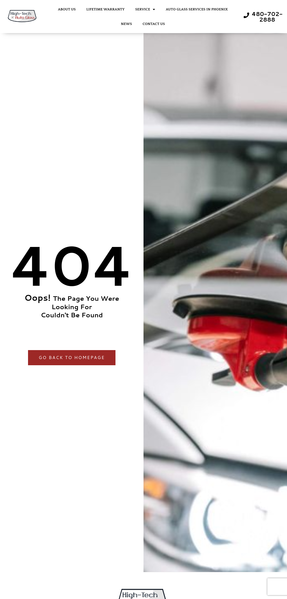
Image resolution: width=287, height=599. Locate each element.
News (126, 24)
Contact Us (154, 24)
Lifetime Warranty (105, 9)
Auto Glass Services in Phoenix (197, 9)
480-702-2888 (267, 16)
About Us (67, 9)
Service (145, 9)
